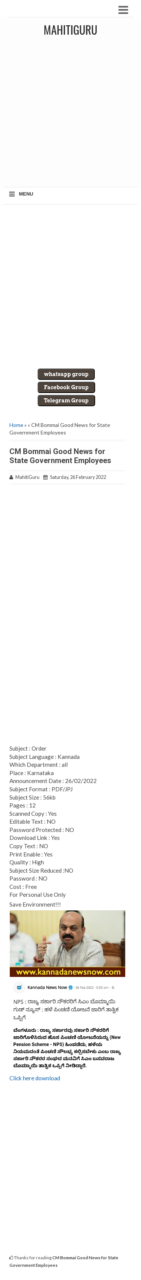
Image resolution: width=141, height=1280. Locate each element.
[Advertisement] (70, 114)
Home (16, 425)
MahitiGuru (70, 29)
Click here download (34, 1078)
